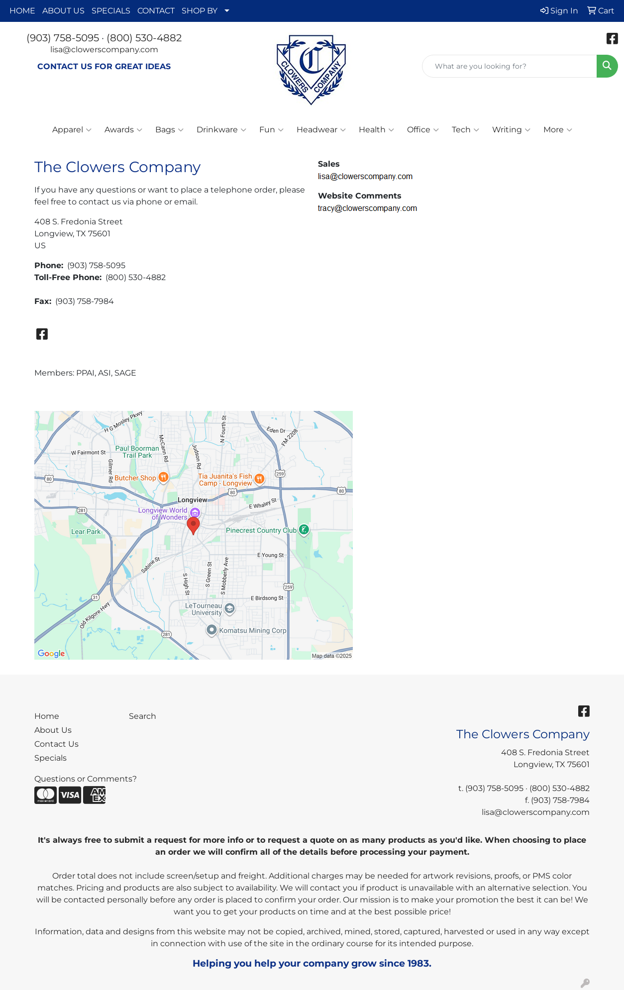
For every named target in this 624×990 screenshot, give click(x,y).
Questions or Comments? (85, 779)
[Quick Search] (509, 66)
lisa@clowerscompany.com (104, 49)
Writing (511, 130)
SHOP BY (199, 10)
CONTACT (156, 10)
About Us (53, 730)
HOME (22, 10)
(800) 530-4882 (144, 38)
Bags (169, 130)
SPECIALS (111, 10)
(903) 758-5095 (62, 38)
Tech (465, 130)
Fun (271, 130)
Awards (123, 130)
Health (376, 130)
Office (423, 130)
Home (46, 716)
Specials (50, 758)
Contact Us (56, 744)
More (557, 130)
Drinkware (221, 130)
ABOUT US (63, 10)
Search (142, 716)
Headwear (321, 130)
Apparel (72, 130)
